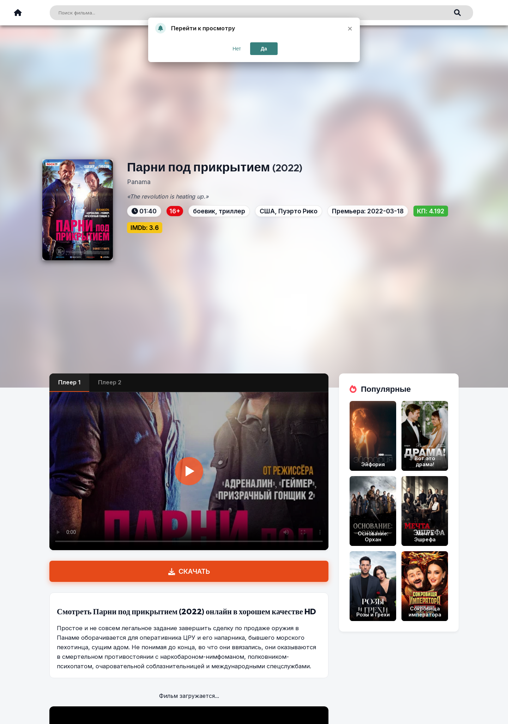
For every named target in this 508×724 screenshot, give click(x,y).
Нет (236, 48)
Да (264, 48)
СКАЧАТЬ (189, 571)
